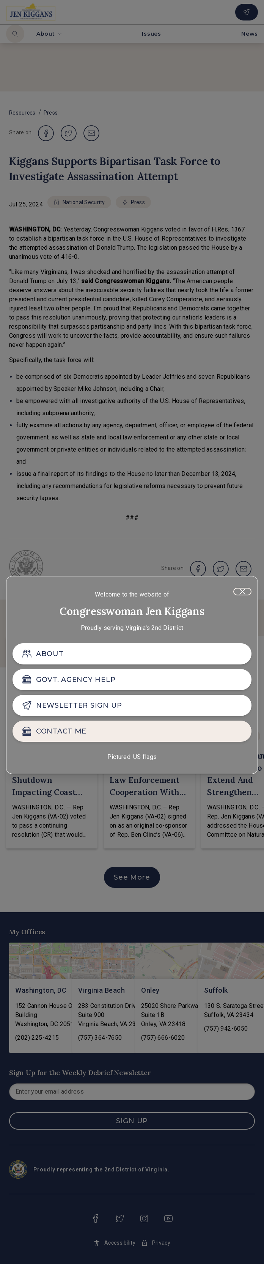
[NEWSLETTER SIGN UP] (132, 705)
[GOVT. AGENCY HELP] (132, 679)
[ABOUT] (132, 653)
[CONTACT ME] (132, 731)
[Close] (242, 591)
